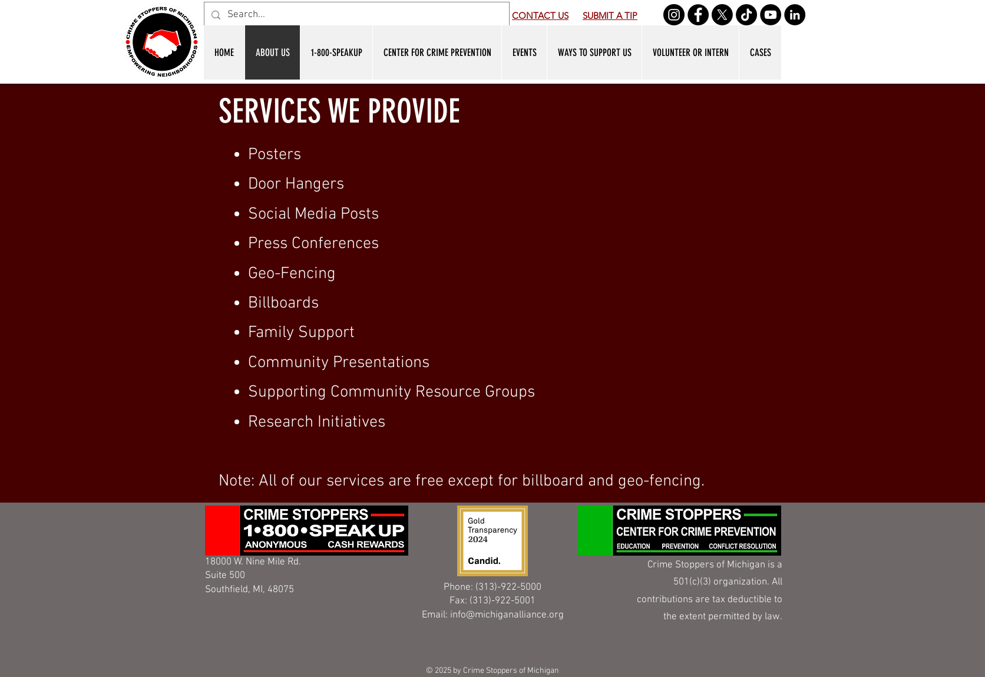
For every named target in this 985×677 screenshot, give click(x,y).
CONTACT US (540, 15)
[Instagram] (674, 14)
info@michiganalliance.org (507, 615)
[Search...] (355, 15)
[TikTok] (746, 14)
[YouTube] (770, 14)
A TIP (625, 15)
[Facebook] (698, 14)
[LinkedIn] (794, 14)
